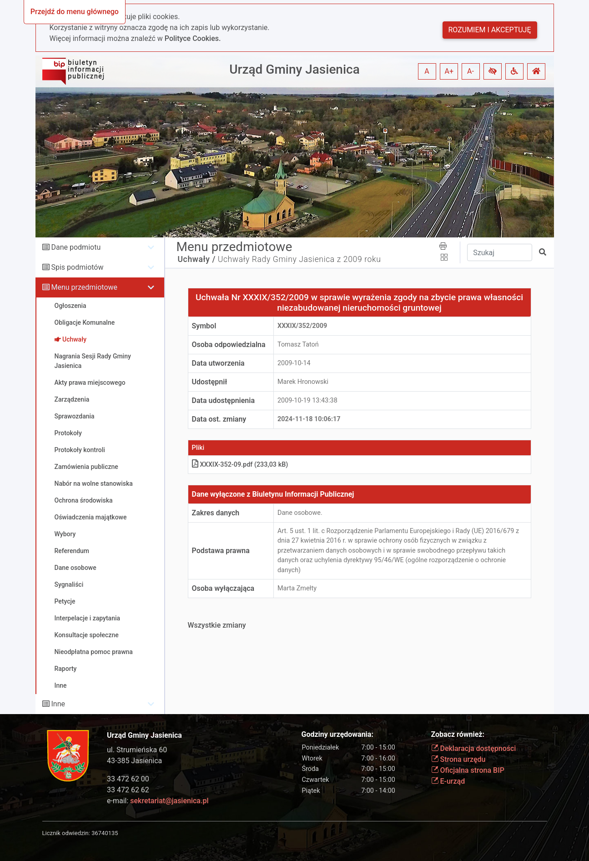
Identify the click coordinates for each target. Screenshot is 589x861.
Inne (58, 704)
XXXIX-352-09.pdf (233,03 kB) (240, 464)
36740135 (104, 833)
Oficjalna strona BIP (467, 770)
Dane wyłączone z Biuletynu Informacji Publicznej (273, 494)
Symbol (204, 326)
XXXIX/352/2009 (302, 326)
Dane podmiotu (76, 247)
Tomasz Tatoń (298, 344)
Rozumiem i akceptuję (489, 29)
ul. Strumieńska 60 (137, 749)
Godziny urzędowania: (337, 734)
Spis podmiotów (77, 267)
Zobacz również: (458, 734)
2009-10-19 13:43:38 (307, 400)
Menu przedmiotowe (84, 287)
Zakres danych (216, 513)
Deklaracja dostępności (473, 748)
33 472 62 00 (128, 779)
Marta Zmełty (297, 588)
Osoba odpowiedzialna (229, 344)
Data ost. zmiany (219, 419)
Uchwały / (197, 259)
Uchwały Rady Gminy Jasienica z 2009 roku (299, 259)
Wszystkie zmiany (217, 625)
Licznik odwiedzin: (66, 833)
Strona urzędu (458, 759)
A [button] (426, 71)
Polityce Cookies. (193, 38)
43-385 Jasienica (134, 760)
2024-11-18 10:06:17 (309, 419)
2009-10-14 (294, 363)
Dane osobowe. (299, 513)
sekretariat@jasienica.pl (169, 800)
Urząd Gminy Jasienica (294, 69)
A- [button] (470, 71)
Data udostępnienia (223, 400)
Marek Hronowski (302, 382)
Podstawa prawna (221, 550)
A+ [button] (449, 71)
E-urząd (448, 781)
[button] (492, 71)
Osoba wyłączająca (223, 588)
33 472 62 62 (128, 789)
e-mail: (157, 800)
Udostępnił (209, 382)
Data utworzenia (218, 363)
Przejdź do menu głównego (74, 11)
